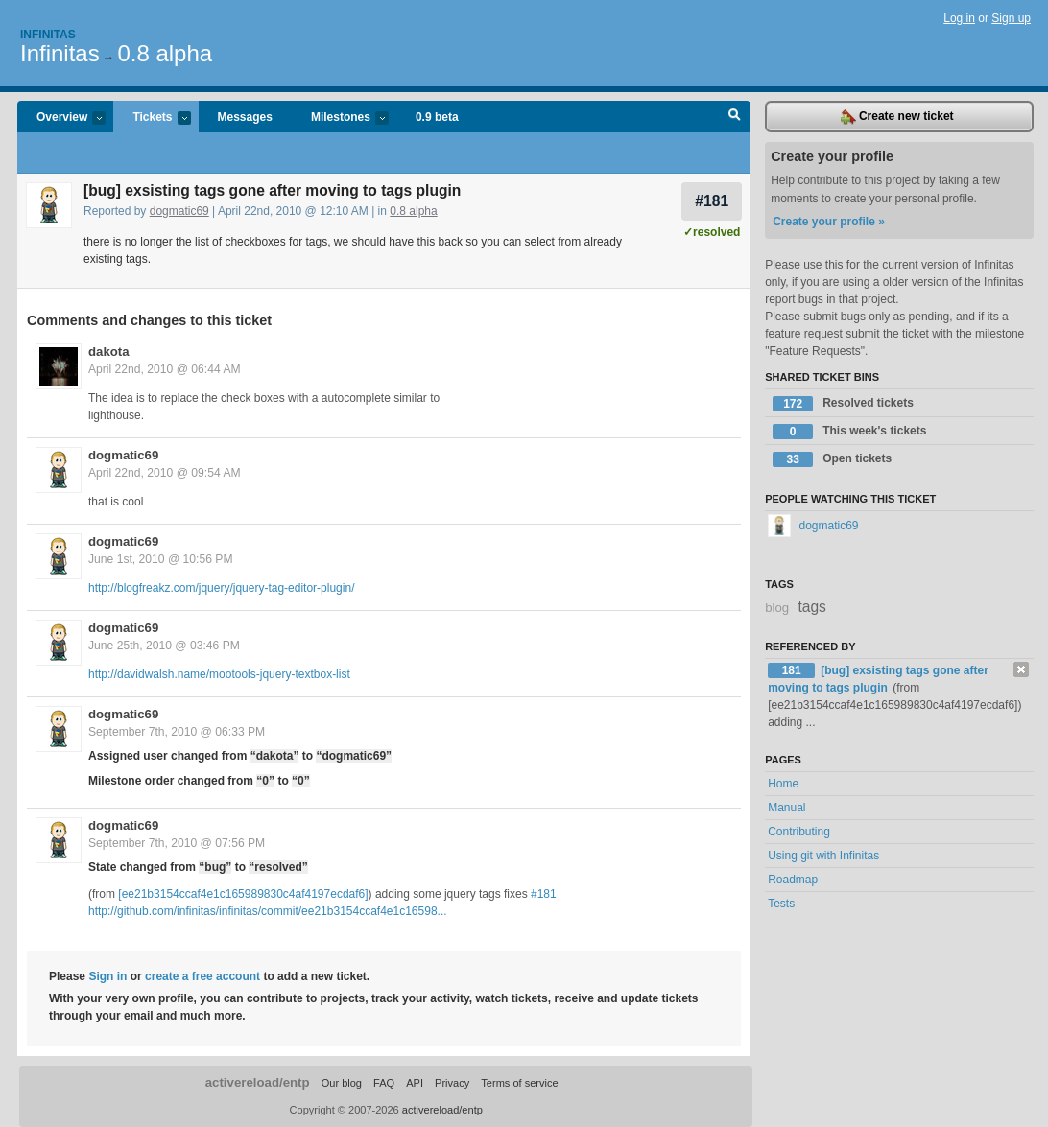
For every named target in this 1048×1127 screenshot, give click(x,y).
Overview (61, 118)
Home (783, 783)
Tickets (151, 118)
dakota (109, 351)
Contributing (799, 831)
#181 (711, 201)
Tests (781, 903)
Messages (245, 117)
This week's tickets (849, 431)
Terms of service (519, 1083)
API (414, 1083)
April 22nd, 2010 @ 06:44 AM (164, 369)
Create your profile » (829, 221)
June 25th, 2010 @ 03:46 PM (164, 645)
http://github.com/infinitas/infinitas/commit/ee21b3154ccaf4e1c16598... (267, 911)
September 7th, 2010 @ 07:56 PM (176, 843)
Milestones (340, 118)
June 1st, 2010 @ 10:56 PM (160, 559)
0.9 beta (437, 117)
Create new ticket (897, 117)
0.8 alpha (164, 53)
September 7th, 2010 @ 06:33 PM (176, 732)
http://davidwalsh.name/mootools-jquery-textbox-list (219, 674)
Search (734, 117)
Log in (959, 18)
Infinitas (48, 34)
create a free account (202, 976)
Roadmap (793, 879)
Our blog (342, 1083)
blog (777, 607)
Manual (786, 807)
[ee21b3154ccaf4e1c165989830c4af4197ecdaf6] (243, 894)
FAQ (383, 1083)
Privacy (452, 1083)
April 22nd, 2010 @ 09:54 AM (164, 473)
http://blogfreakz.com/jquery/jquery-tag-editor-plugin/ (221, 588)
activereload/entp (257, 1082)
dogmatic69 (179, 211)
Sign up (1011, 18)
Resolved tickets (843, 403)
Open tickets (832, 459)
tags (811, 607)
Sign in (107, 976)
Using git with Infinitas (823, 855)
